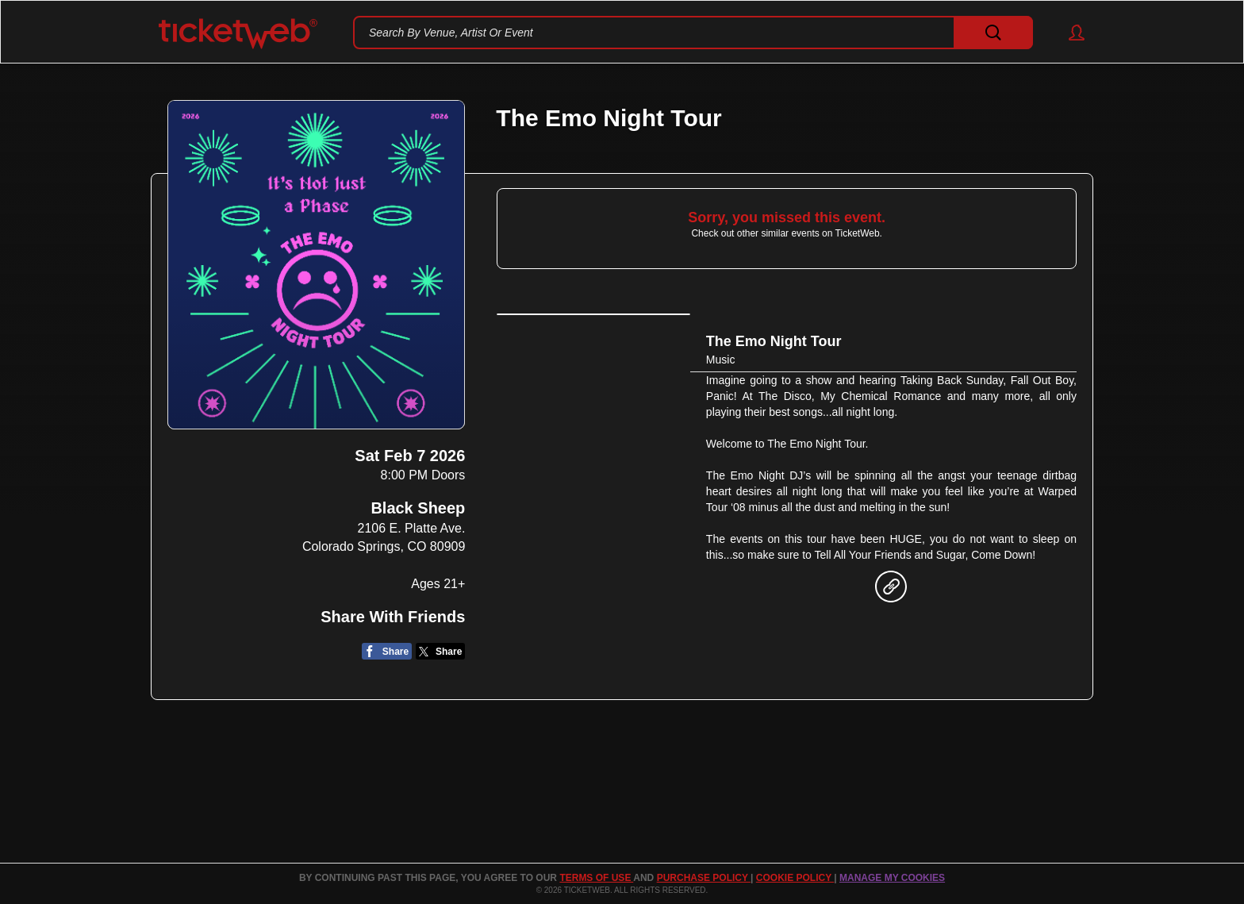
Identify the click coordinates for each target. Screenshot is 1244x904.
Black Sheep (418, 508)
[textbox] (693, 32)
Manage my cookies (892, 877)
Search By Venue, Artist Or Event (451, 32)
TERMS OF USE (596, 877)
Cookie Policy (795, 877)
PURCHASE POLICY (704, 877)
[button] (1069, 32)
